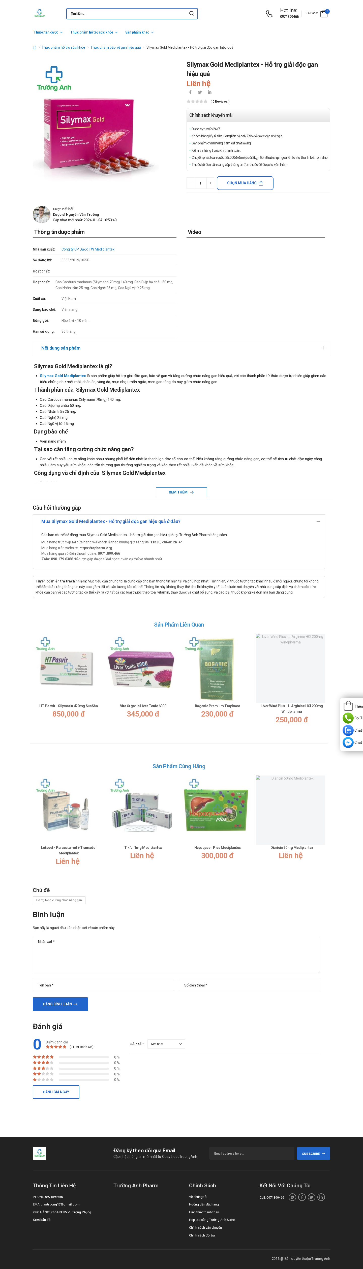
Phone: (38, 1197)
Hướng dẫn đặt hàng (204, 1204)
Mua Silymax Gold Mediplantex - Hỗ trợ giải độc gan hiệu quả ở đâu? (110, 521)
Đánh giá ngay (56, 1092)
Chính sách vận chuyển (205, 1227)
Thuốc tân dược (46, 32)
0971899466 (289, 16)
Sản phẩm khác (137, 32)
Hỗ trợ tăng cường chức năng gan (59, 900)
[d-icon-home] (34, 47)
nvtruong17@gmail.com (61, 1204)
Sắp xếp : (137, 1044)
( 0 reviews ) (219, 101)
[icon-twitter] (200, 93)
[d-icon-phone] (270, 14)
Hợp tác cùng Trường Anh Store (212, 1220)
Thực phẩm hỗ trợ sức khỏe (91, 32)
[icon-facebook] (190, 93)
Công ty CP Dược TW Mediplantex (88, 249)
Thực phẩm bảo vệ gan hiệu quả (115, 47)
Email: (38, 1204)
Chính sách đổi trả (202, 1235)
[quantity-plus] (210, 183)
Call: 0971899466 (272, 1197)
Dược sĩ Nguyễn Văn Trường (76, 214)
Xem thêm (178, 492)
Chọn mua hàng (242, 183)
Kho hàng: (41, 1212)
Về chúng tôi (198, 1197)
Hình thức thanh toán (204, 1212)
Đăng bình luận (57, 1004)
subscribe (313, 1154)
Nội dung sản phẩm (60, 348)
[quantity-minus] (190, 183)
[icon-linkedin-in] (209, 93)
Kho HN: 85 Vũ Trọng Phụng (71, 1212)
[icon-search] (192, 13)
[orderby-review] (166, 1044)
